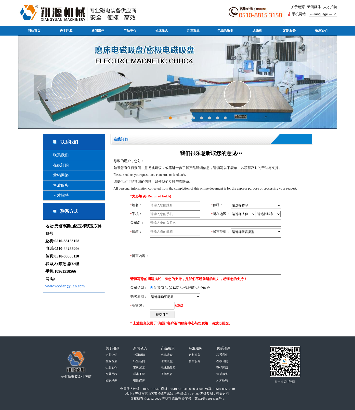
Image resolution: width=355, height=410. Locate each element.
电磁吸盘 (167, 355)
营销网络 (57, 175)
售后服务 (57, 185)
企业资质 (111, 361)
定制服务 (289, 30)
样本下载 (139, 374)
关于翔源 (298, 7)
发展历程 (111, 374)
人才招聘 (330, 7)
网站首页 (34, 30)
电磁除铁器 (225, 30)
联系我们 (321, 30)
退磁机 (257, 30)
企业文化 (111, 367)
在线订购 (57, 165)
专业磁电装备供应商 (76, 377)
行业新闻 (139, 361)
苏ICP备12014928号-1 (209, 398)
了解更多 (167, 374)
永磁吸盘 (167, 361)
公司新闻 (139, 355)
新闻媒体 (314, 7)
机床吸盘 (161, 30)
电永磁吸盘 (168, 367)
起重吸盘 (193, 30)
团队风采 (111, 380)
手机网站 (299, 14)
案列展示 (139, 367)
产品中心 (129, 30)
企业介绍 (111, 355)
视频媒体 (139, 380)
